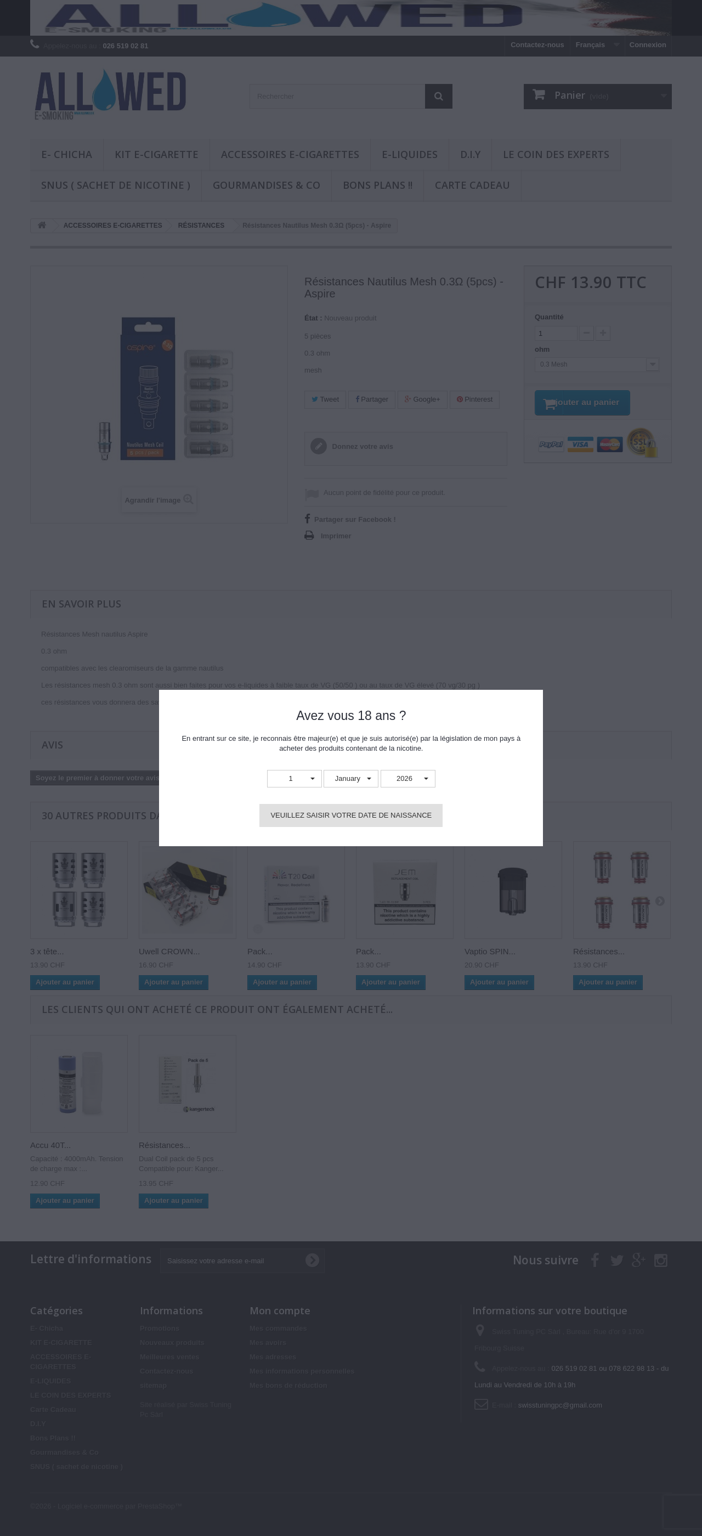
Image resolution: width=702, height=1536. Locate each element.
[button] (294, 779)
